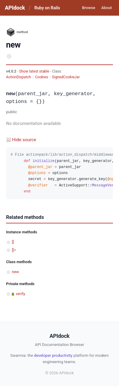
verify (20, 293)
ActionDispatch (18, 77)
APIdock (15, 8)
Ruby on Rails (47, 7)
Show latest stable (34, 71)
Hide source (24, 139)
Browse (88, 7)
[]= (14, 250)
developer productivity (53, 355)
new (15, 271)
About (106, 7)
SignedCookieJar (66, 77)
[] (13, 242)
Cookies (41, 77)
